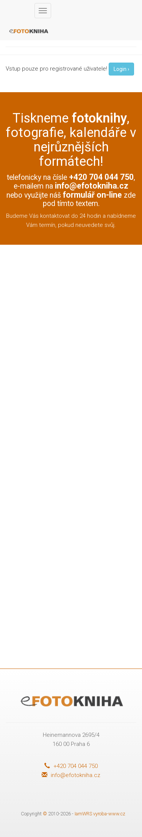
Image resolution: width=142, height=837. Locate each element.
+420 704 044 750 (71, 766)
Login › (121, 69)
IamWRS (83, 814)
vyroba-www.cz (109, 814)
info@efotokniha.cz (91, 185)
